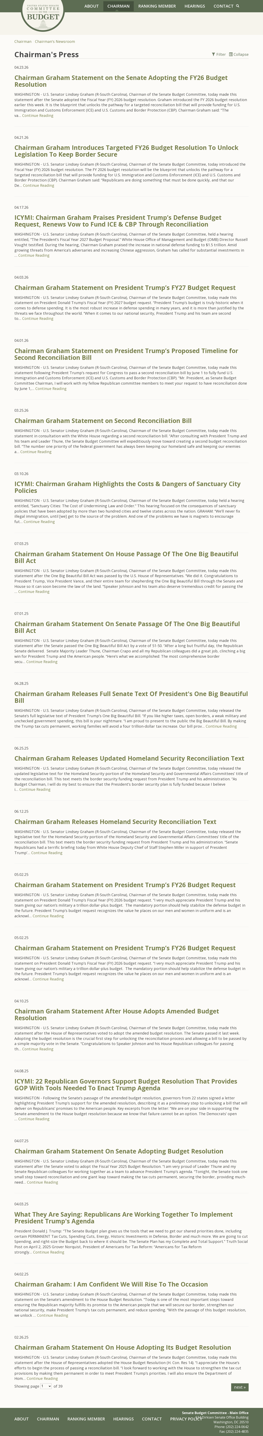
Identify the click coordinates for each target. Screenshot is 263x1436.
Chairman (118, 6)
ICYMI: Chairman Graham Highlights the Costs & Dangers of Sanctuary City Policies (127, 487)
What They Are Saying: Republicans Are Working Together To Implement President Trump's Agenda (123, 1217)
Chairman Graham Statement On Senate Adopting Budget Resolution (118, 1151)
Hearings (195, 6)
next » (240, 1387)
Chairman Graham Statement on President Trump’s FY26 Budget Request (125, 885)
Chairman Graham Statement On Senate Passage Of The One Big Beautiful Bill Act (127, 627)
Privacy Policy (186, 1419)
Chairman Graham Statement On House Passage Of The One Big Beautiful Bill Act (126, 557)
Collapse (239, 54)
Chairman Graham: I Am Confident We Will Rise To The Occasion (111, 1284)
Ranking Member (157, 6)
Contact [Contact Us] (224, 6)
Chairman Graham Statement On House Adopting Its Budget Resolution (122, 1347)
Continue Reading (37, 115)
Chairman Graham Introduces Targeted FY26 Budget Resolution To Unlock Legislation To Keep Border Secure (126, 150)
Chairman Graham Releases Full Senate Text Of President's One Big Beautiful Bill (131, 697)
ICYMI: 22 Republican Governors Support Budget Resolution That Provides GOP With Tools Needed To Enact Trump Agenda (125, 1084)
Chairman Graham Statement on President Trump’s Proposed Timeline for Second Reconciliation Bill (126, 354)
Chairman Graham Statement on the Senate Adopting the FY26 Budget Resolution (121, 81)
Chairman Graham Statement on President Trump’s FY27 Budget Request (125, 287)
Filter (219, 54)
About (91, 6)
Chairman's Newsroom (55, 41)
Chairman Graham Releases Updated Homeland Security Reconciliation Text (129, 758)
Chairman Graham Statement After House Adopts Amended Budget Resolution (116, 1014)
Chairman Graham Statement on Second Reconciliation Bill (103, 420)
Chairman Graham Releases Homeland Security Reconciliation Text (115, 821)
